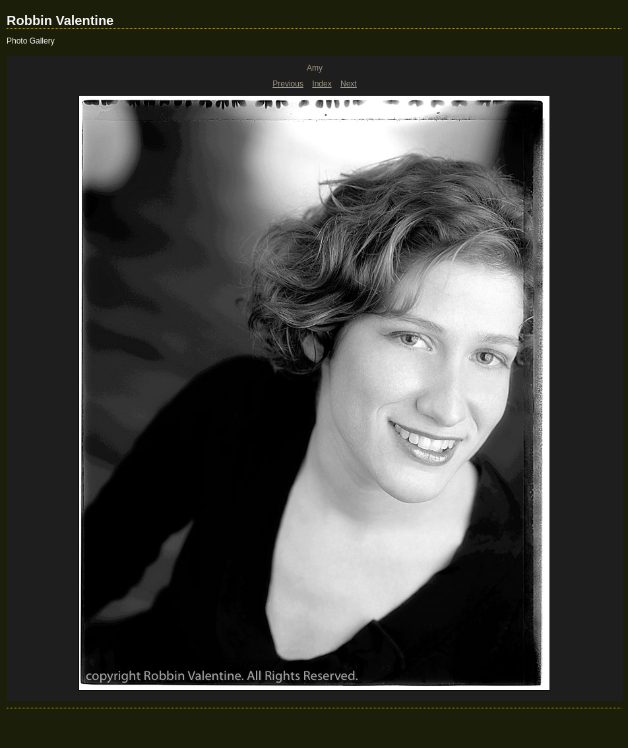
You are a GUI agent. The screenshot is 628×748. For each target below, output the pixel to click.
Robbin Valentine (60, 20)
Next (348, 83)
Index (321, 83)
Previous (287, 83)
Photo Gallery (31, 41)
